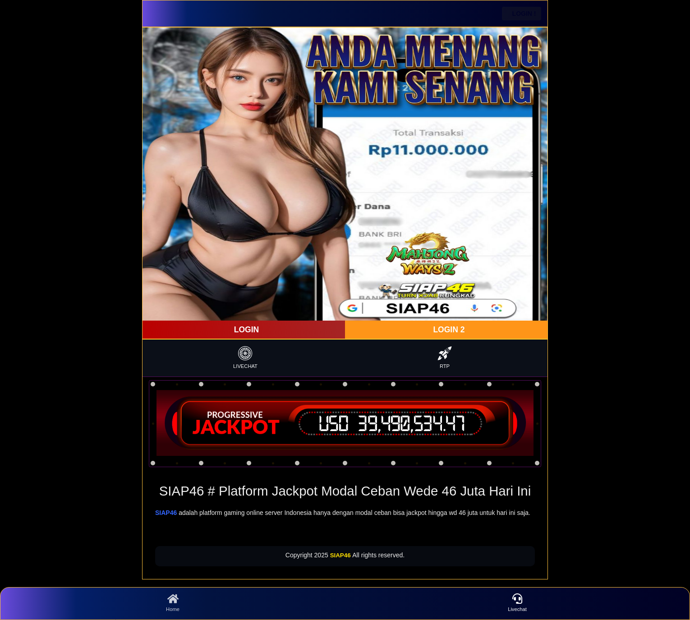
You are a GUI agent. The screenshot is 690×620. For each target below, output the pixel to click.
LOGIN (245, 329)
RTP (444, 357)
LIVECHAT (245, 357)
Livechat (517, 603)
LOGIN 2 (448, 329)
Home (173, 603)
